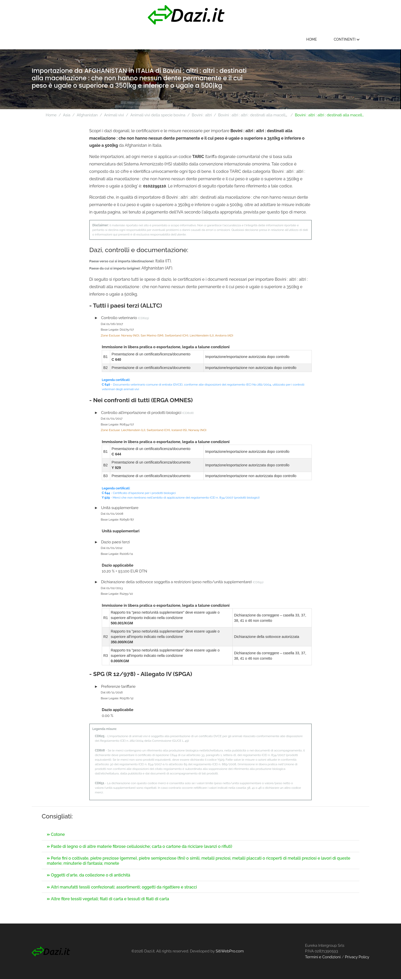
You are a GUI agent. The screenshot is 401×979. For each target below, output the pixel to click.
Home (313, 39)
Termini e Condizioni (323, 957)
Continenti (348, 39)
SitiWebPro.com (230, 951)
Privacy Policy (357, 957)
